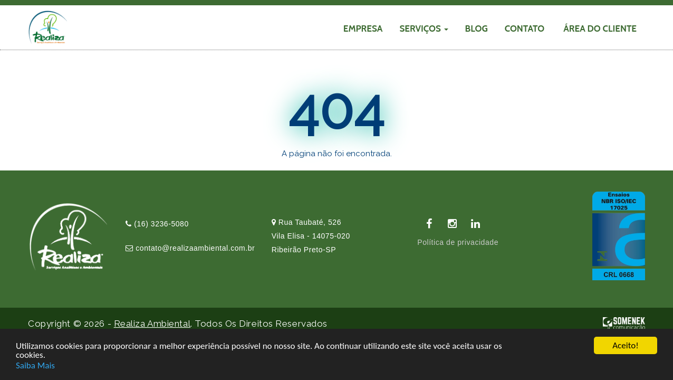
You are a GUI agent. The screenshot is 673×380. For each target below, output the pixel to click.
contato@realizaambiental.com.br (190, 248)
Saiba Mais (35, 366)
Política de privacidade (457, 242)
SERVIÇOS (423, 28)
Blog (476, 28)
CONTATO (525, 28)
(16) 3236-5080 (157, 224)
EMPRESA (363, 28)
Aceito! (625, 346)
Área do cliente (600, 28)
